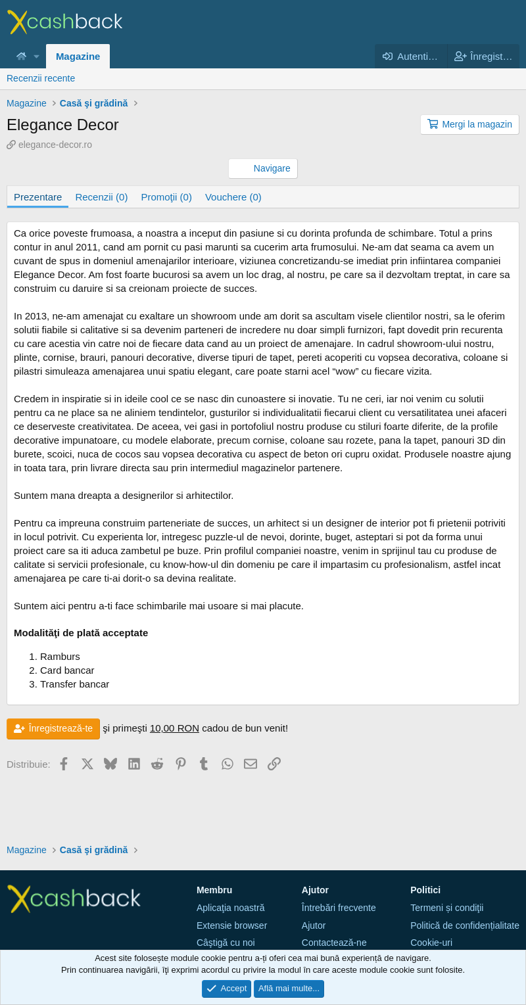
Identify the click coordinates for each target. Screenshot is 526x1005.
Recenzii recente (41, 78)
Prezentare (38, 196)
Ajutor (314, 925)
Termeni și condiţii (446, 907)
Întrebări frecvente (339, 907)
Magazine (78, 56)
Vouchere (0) (233, 196)
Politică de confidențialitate (464, 925)
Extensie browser (232, 925)
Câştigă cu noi (226, 942)
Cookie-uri (431, 942)
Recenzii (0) (101, 196)
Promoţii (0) (166, 196)
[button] (37, 56)
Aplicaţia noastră (231, 907)
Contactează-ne (334, 942)
